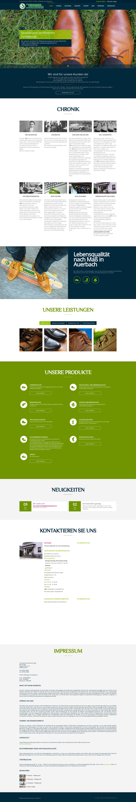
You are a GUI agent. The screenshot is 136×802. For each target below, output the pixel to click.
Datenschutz (111, 6)
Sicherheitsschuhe (89, 323)
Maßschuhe (45, 323)
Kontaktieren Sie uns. (68, 92)
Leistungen (67, 6)
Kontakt (86, 6)
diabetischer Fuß (73, 323)
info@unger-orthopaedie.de (55, 589)
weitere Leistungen (58, 323)
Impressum (100, 6)
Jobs (93, 6)
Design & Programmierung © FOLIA (30, 798)
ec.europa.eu (106, 764)
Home (51, 6)
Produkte (77, 6)
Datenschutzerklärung (25, 744)
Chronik (58, 6)
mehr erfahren (38, 393)
